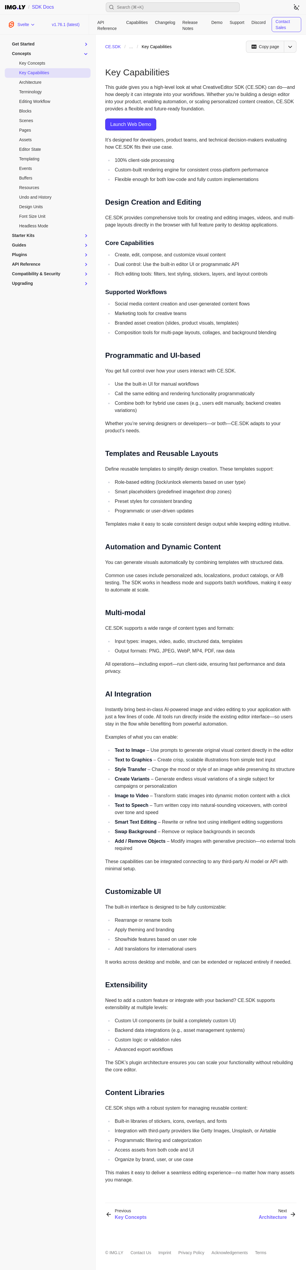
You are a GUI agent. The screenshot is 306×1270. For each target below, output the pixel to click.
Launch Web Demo (130, 124)
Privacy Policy (191, 1252)
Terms (260, 1252)
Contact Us (141, 1252)
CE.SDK (113, 46)
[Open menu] (290, 47)
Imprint (164, 1252)
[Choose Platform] (21, 24)
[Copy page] (265, 47)
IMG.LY (116, 1252)
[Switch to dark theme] (296, 7)
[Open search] (173, 7)
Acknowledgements (230, 1252)
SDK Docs (43, 7)
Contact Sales (283, 24)
